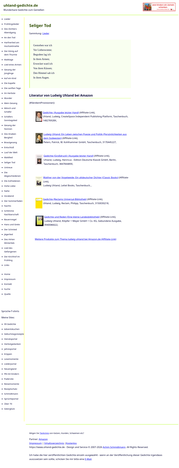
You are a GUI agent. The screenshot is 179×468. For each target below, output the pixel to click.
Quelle (7, 294)
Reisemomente (11, 383)
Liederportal (10, 363)
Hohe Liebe (9, 185)
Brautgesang (10, 142)
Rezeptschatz (10, 388)
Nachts (7, 205)
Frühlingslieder (11, 24)
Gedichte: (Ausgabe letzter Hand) (61, 112)
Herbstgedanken (12, 344)
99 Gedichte (10, 324)
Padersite (9, 378)
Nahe (6, 190)
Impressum (9, 279)
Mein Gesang (10, 103)
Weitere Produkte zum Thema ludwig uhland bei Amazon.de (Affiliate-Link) (75, 239)
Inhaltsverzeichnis (54, 443)
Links (6, 265)
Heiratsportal (10, 339)
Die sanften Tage (12, 88)
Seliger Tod (9, 162)
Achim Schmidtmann (114, 447)
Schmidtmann (11, 393)
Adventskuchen (12, 329)
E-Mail (88, 459)
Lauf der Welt (10, 152)
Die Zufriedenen (12, 180)
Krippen (8, 354)
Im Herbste (9, 93)
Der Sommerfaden (13, 200)
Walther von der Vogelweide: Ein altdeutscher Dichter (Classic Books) (80, 177)
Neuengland (10, 368)
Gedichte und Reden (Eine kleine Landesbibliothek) (72, 216)
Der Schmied (10, 229)
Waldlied (8, 157)
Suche (7, 289)
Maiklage (8, 59)
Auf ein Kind (10, 78)
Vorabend (9, 195)
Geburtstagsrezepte (14, 333)
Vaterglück (9, 408)
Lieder (7, 19)
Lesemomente (11, 359)
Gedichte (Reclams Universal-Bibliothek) (65, 199)
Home (7, 274)
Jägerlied (8, 234)
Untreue (8, 167)
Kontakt (8, 284)
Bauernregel (10, 219)
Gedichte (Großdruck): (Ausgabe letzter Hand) (68, 155)
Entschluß (9, 147)
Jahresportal (10, 349)
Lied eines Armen (12, 64)
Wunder (8, 98)
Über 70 (8, 403)
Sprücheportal (11, 398)
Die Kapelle (9, 83)
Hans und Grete (12, 224)
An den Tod (9, 37)
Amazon (43, 439)
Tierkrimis (44, 433)
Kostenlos (71, 443)
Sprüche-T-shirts (10, 311)
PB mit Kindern (11, 373)
